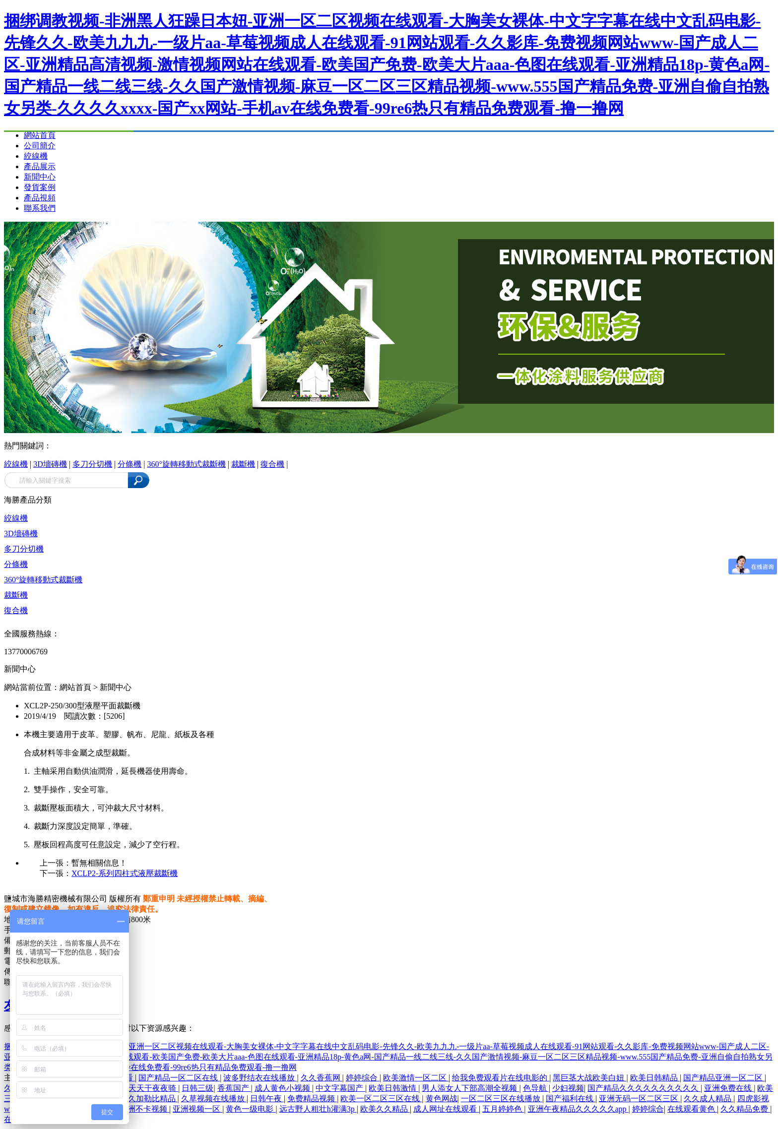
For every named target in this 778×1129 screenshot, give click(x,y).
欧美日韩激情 (393, 1088)
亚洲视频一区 (197, 1109)
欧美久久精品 (385, 1109)
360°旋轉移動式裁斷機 (186, 464)
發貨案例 (40, 187)
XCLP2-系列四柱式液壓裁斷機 (124, 873)
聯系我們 (40, 208)
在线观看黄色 (692, 1109)
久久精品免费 (745, 1109)
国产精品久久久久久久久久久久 (644, 1088)
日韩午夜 (267, 1098)
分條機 (129, 464)
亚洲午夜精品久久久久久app (578, 1109)
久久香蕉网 (321, 1077)
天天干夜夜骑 (153, 1088)
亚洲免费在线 (729, 1088)
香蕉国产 (234, 1088)
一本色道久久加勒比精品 (133, 1098)
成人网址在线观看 (446, 1109)
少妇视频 (568, 1088)
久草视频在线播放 (214, 1098)
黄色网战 (441, 1098)
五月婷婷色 (503, 1109)
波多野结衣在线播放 (260, 1077)
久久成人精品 (708, 1098)
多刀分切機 (92, 464)
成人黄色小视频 (283, 1088)
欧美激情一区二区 (416, 1077)
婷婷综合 (363, 1077)
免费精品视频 (312, 1098)
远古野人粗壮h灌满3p (318, 1109)
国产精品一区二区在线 (179, 1077)
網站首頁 (40, 135)
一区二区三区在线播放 (501, 1098)
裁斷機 (243, 464)
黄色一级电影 (250, 1109)
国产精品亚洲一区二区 (724, 1077)
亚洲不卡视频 (144, 1109)
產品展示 (40, 166)
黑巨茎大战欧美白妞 (589, 1077)
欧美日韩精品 (655, 1077)
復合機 (272, 464)
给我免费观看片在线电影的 (500, 1077)
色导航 (536, 1088)
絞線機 (36, 156)
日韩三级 (197, 1088)
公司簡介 (40, 145)
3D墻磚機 (50, 464)
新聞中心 (40, 177)
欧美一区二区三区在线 (381, 1098)
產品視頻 (40, 197)
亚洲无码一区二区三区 (639, 1098)
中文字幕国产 (340, 1088)
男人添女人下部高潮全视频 (470, 1088)
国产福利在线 (570, 1098)
